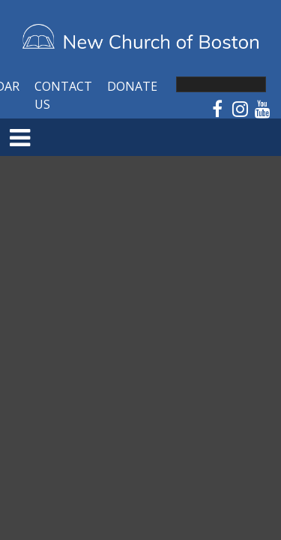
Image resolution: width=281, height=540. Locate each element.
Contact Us (63, 95)
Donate (132, 86)
